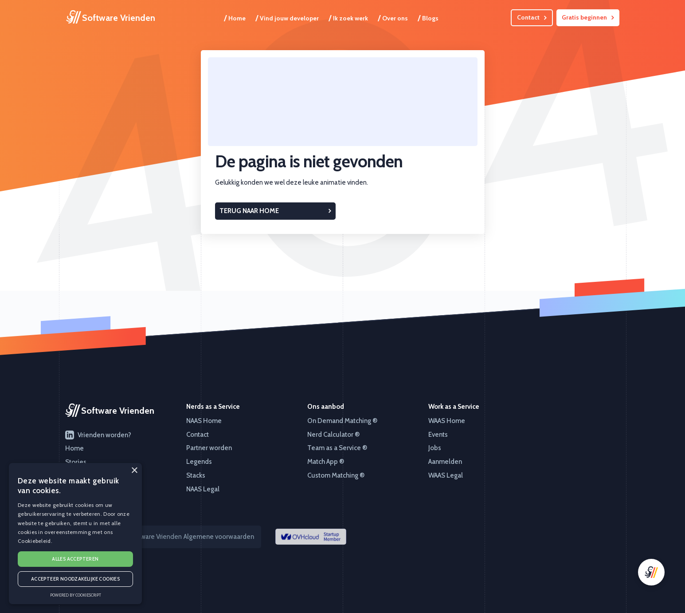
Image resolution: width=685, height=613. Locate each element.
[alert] (75, 533)
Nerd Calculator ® (333, 435)
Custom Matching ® (335, 475)
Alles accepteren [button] (75, 559)
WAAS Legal (445, 475)
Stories (75, 462)
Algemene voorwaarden (219, 537)
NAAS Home (204, 421)
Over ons (393, 18)
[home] (110, 17)
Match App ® (325, 462)
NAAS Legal (202, 489)
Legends (199, 462)
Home (235, 18)
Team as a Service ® (337, 448)
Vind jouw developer (287, 18)
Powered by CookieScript (75, 595)
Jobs (434, 448)
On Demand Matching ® (342, 421)
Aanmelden (445, 462)
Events (438, 435)
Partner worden (209, 448)
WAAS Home (446, 421)
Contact (197, 435)
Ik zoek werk (348, 18)
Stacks (195, 475)
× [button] (134, 470)
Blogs (428, 18)
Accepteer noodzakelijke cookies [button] (75, 579)
